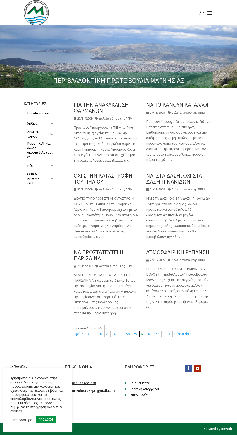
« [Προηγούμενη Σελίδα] (88, 334)
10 (100, 334)
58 (128, 334)
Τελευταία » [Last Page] (182, 334)
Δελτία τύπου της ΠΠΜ (115, 118)
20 (107, 334)
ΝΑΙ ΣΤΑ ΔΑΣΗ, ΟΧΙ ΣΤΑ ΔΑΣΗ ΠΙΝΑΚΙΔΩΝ (174, 178)
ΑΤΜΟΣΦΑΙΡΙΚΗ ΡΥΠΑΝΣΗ (177, 252)
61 (150, 334)
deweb (226, 429)
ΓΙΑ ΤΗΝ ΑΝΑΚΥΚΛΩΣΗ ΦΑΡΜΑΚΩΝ (101, 107)
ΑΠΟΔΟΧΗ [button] (46, 419)
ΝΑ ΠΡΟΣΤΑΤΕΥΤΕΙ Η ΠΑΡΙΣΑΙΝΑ (99, 255)
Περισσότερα (21, 420)
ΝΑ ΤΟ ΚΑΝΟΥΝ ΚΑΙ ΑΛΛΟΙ (177, 104)
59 (135, 334)
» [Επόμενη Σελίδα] (169, 334)
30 (115, 334)
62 (157, 334)
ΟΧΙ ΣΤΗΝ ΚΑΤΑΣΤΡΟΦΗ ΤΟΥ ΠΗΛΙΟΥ (103, 178)
